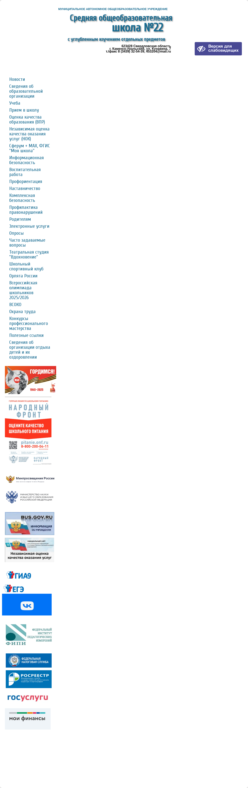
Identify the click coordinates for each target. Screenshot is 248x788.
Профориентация (25, 181)
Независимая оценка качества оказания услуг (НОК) (29, 134)
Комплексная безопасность (22, 198)
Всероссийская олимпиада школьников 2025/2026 (23, 290)
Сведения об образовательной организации (26, 91)
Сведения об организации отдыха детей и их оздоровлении (29, 350)
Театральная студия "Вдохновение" (29, 254)
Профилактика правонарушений (26, 210)
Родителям (20, 219)
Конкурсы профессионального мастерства (28, 323)
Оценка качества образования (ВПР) (27, 119)
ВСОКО (15, 304)
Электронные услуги (29, 226)
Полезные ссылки (26, 335)
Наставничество (24, 188)
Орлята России (23, 276)
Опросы (16, 233)
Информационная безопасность (26, 160)
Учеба (14, 103)
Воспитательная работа (25, 172)
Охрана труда (22, 311)
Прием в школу (24, 110)
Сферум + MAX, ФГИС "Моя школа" (29, 148)
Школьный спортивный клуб (26, 266)
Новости (17, 79)
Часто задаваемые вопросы (27, 242)
